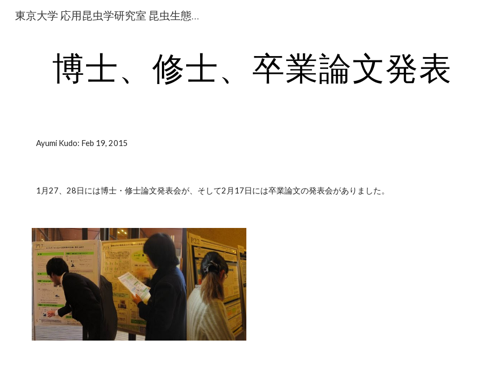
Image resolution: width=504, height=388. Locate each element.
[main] (252, 67)
